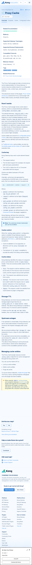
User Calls (4, 543)
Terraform (19, 523)
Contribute (6, 450)
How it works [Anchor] (7, 103)
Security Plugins (6, 523)
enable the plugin (23, 372)
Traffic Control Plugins (8, 526)
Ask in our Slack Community (10, 460)
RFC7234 (11, 239)
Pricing (4, 511)
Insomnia (19, 507)
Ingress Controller (21, 511)
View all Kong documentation (9, 434)
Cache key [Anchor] (5, 152)
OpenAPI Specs (21, 509)
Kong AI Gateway (21, 502)
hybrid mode (23, 382)
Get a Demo (20, 489)
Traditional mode (8, 144)
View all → (4, 528)
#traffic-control (7, 70)
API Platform (5, 500)
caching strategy (20, 380)
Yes (4, 425)
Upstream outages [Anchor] (9, 318)
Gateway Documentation (10, 31)
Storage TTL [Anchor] (6, 296)
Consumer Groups (8, 212)
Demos (4, 540)
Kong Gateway (21, 500)
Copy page (6, 16)
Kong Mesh (20, 504)
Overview (4, 20)
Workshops (5, 545)
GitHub (3, 538)
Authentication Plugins (7, 521)
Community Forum (6, 536)
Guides (16, 20)
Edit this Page (15, 431)
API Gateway (5, 502)
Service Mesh (5, 507)
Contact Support (7, 462)
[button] (28, 185)
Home (3, 9)
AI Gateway (5, 504)
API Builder (5, 509)
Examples (10, 20)
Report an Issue (6, 431)
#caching (14, 70)
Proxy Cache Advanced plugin (13, 76)
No (9, 425)
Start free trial (9, 489)
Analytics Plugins (6, 519)
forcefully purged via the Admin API (12, 146)
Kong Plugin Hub (9, 9)
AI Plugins (4, 517)
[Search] (21, 2)
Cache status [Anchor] (6, 257)
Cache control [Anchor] (6, 230)
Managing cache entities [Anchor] (11, 351)
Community (5, 534)
